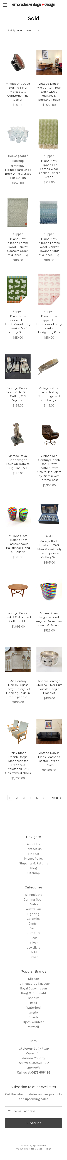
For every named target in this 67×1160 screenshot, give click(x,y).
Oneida (34, 1017)
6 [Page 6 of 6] (43, 798)
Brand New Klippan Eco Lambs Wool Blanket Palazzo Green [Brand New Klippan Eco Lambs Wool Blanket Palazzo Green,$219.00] (49, 169)
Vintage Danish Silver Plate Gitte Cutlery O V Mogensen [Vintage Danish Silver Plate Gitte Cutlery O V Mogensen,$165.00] (17, 394)
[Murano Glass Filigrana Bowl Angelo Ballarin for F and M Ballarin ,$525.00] (49, 591)
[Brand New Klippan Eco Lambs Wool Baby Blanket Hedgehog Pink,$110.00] (49, 289)
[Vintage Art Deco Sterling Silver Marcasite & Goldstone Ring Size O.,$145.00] (18, 62)
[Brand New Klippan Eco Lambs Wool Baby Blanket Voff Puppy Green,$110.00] (18, 289)
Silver (33, 943)
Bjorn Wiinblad (33, 1022)
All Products (33, 895)
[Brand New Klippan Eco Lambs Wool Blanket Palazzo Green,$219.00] (49, 134)
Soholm (33, 998)
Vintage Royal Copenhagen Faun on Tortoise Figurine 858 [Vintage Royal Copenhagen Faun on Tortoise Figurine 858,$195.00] (18, 462)
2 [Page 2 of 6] (17, 798)
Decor (33, 928)
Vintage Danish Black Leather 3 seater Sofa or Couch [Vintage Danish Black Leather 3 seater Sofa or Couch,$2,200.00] (49, 759)
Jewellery (33, 947)
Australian (33, 909)
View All (33, 1027)
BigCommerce (39, 1145)
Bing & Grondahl (33, 993)
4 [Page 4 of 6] (30, 798)
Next (57, 798)
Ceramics (33, 919)
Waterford (33, 1008)
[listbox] (28, 30)
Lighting (33, 914)
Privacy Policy (33, 859)
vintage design (33, 4)
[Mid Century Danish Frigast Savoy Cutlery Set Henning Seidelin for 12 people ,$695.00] (18, 659)
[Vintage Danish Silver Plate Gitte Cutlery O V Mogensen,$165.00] (18, 366)
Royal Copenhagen (33, 988)
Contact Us (34, 849)
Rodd (33, 1003)
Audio (33, 904)
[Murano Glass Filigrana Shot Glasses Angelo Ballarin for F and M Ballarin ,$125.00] (18, 514)
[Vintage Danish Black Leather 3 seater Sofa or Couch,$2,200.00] (49, 731)
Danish (33, 923)
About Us (33, 844)
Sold (33, 952)
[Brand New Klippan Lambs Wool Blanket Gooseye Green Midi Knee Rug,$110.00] (18, 212)
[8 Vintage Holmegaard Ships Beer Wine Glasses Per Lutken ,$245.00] (18, 134)
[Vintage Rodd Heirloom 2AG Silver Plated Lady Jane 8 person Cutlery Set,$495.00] (49, 514)
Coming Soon (33, 899)
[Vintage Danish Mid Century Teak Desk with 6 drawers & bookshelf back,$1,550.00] (49, 62)
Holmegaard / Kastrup (34, 984)
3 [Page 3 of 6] (24, 798)
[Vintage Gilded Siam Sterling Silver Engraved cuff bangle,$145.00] (49, 366)
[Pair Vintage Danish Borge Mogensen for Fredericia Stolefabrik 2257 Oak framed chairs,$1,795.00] (18, 731)
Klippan (33, 979)
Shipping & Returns (33, 863)
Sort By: (12, 30)
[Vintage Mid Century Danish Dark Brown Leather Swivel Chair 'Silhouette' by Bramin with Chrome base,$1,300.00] (49, 434)
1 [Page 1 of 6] (9, 798)
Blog (33, 868)
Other (34, 957)
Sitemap (33, 873)
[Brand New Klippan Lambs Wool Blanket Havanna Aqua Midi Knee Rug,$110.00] (49, 212)
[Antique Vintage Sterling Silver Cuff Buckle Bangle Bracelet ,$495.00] (49, 659)
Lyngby (33, 1012)
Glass (33, 938)
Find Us (33, 854)
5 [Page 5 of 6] (37, 798)
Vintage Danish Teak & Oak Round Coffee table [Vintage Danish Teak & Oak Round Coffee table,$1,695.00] (18, 617)
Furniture (33, 933)
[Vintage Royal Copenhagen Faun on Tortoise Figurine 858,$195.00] (18, 434)
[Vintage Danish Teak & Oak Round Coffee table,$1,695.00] (18, 591)
